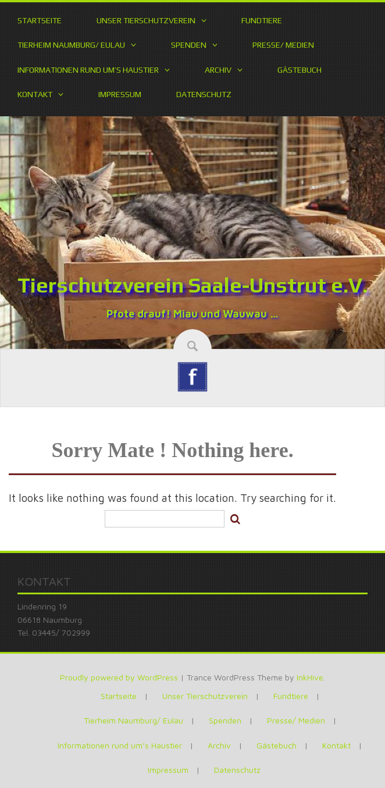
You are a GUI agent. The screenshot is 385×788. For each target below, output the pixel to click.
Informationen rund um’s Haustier (88, 69)
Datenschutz (203, 94)
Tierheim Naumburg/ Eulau (71, 44)
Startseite (39, 20)
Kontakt (34, 94)
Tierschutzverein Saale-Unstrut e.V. (192, 285)
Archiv (218, 69)
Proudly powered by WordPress (119, 677)
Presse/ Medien (283, 44)
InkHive (310, 677)
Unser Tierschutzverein (146, 20)
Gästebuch (299, 69)
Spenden (188, 44)
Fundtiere (261, 20)
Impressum (119, 94)
